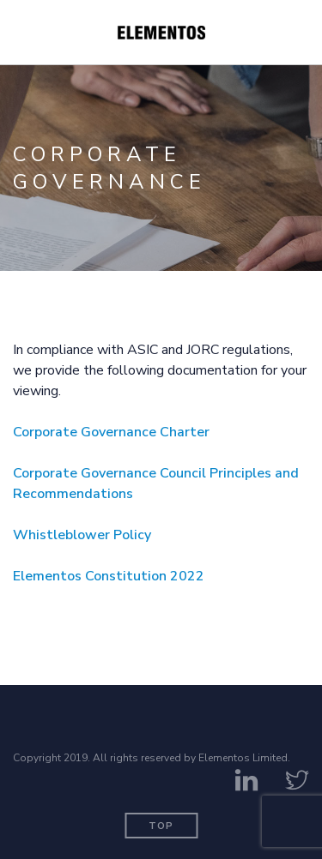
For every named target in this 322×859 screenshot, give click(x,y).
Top (161, 826)
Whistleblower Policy (82, 535)
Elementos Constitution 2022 (108, 576)
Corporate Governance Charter (111, 432)
